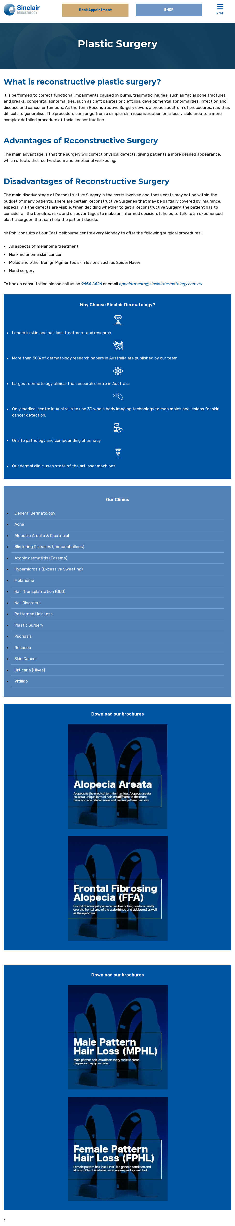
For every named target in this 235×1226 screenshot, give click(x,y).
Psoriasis (23, 636)
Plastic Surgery (28, 625)
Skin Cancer (25, 658)
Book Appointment (95, 10)
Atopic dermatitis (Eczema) (40, 558)
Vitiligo (21, 681)
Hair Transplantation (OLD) (39, 591)
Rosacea (22, 647)
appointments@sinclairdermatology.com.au (160, 283)
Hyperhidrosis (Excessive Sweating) (48, 569)
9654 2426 (91, 283)
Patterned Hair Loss (33, 613)
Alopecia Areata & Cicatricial (41, 535)
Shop (169, 10)
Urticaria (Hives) (29, 670)
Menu (220, 9)
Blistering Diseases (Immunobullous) (49, 546)
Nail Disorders (27, 602)
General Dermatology (34, 513)
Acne (19, 524)
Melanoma (24, 580)
